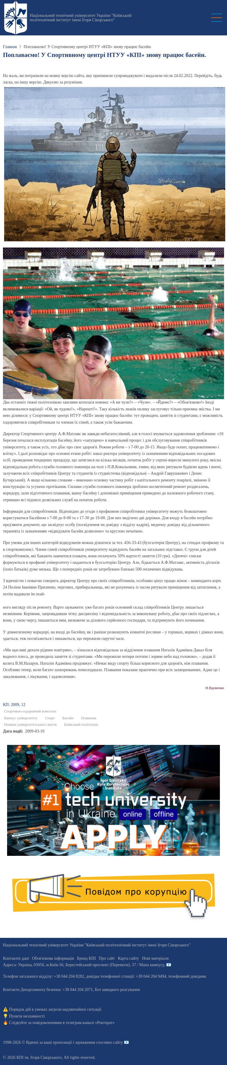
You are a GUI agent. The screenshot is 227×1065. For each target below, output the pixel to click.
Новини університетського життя (30, 724)
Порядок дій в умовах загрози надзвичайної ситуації (55, 1009)
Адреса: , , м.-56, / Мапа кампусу (83, 965)
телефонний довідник (187, 976)
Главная (10, 47)
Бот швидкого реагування (117, 989)
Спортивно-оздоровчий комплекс (30, 711)
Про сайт (107, 958)
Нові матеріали (155, 958)
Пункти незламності (27, 1016)
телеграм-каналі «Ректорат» (90, 1022)
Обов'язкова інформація (53, 958)
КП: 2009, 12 (14, 704)
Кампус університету (21, 718)
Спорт (50, 718)
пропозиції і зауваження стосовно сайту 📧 (91, 1042)
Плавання (88, 718)
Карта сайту (128, 958)
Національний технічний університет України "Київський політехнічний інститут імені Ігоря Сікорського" (81, 17)
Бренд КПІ (86, 958)
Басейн (68, 718)
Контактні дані (16, 958)
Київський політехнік (81, 724)
